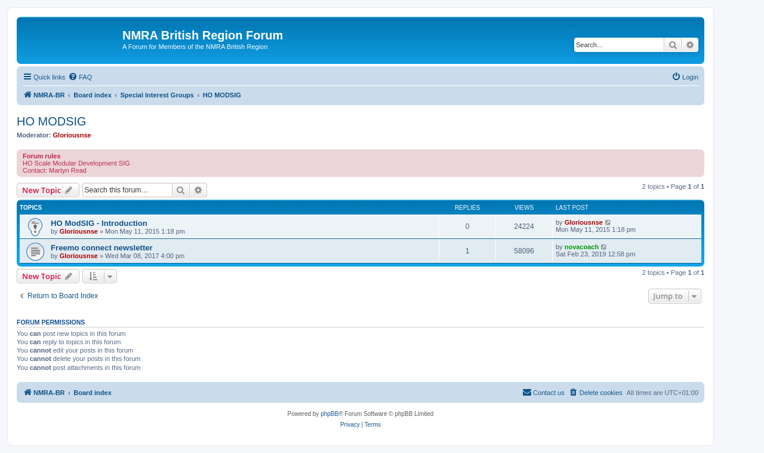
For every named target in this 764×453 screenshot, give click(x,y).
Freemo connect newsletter (102, 247)
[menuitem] (80, 77)
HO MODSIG (52, 121)
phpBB (329, 414)
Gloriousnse (72, 135)
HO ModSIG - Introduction (99, 223)
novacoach (582, 246)
